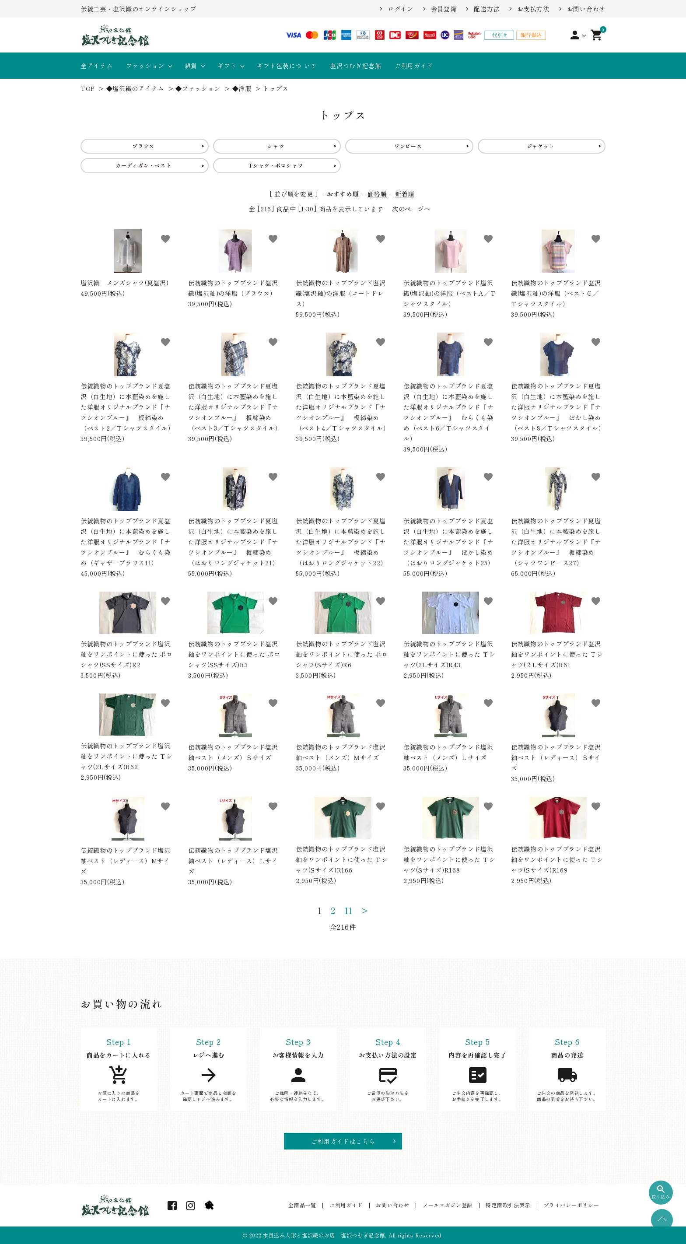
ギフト (227, 65)
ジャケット (541, 146)
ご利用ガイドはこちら (343, 1141)
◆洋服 (242, 88)
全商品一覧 (305, 1205)
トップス (276, 88)
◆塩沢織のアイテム (135, 88)
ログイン (400, 9)
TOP (87, 88)
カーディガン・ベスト (143, 165)
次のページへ (411, 208)
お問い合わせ (586, 9)
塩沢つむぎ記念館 (356, 65)
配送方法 (487, 9)
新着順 (404, 193)
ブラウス (143, 146)
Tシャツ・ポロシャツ (275, 165)
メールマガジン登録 (449, 1205)
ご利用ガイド (414, 65)
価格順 (377, 193)
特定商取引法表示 (508, 1205)
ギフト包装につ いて (287, 65)
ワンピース (408, 146)
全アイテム (96, 65)
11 (348, 910)
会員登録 (444, 9)
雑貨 (191, 65)
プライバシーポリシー (571, 1205)
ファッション (145, 65)
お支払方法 (533, 9)
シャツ (275, 146)
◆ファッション (197, 88)
